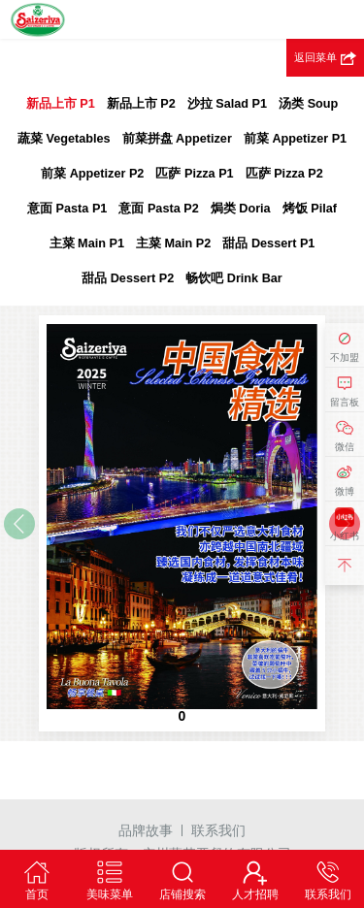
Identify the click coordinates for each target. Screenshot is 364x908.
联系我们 (218, 830)
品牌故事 (145, 830)
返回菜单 (315, 57)
